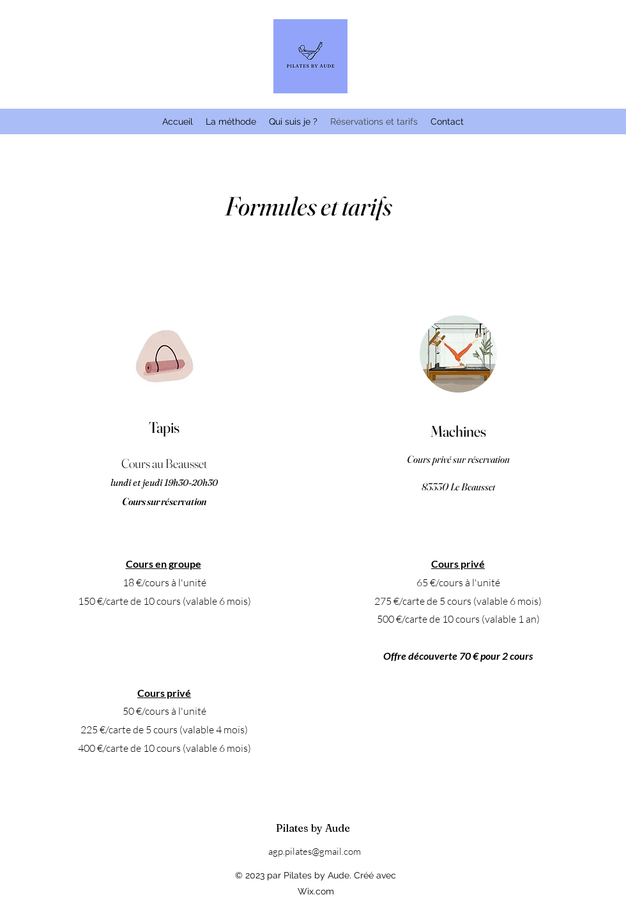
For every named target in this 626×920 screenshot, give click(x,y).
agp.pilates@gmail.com (314, 851)
